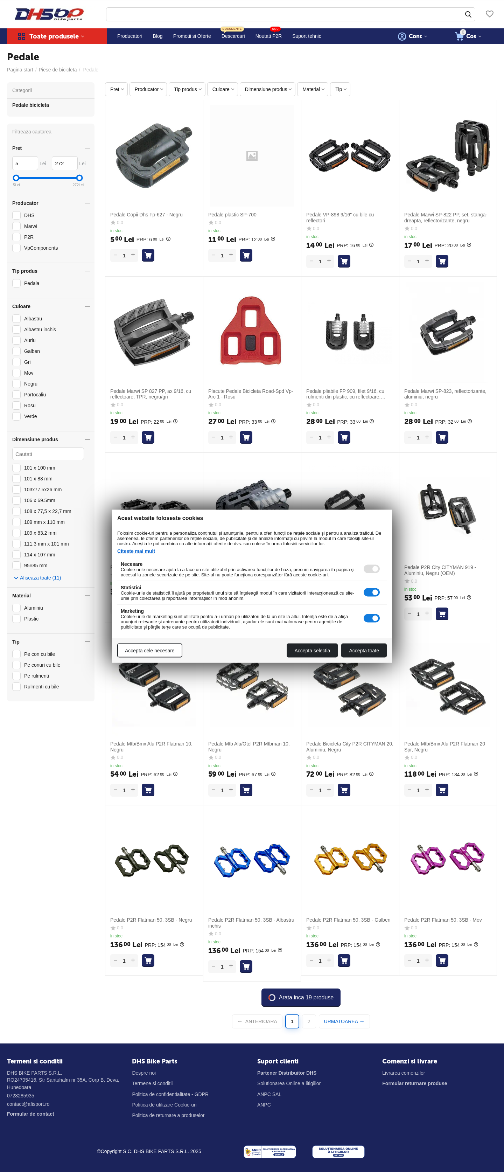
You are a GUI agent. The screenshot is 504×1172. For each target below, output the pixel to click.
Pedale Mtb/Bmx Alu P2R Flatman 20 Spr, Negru (444, 747)
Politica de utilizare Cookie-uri (164, 1105)
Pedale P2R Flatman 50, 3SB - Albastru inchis (251, 923)
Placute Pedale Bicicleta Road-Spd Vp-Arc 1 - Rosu (250, 394)
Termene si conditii (152, 1083)
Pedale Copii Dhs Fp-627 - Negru (146, 214)
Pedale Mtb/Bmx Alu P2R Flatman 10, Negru (151, 747)
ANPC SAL (269, 1094)
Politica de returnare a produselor (168, 1115)
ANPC (264, 1105)
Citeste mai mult (136, 551)
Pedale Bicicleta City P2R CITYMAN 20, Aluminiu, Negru (349, 747)
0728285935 (20, 1095)
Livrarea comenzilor (403, 1073)
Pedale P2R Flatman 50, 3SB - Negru (151, 920)
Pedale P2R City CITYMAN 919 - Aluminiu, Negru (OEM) (440, 570)
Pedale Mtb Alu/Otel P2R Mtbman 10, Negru (249, 747)
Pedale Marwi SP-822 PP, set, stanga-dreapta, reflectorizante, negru (445, 217)
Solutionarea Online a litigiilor (289, 1083)
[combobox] (290, 14)
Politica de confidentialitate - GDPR (170, 1094)
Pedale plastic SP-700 (232, 214)
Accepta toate (364, 650)
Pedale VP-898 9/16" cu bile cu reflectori (340, 217)
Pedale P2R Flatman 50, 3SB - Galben (348, 920)
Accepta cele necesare (150, 650)
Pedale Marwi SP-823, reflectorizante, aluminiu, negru (445, 394)
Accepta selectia (312, 650)
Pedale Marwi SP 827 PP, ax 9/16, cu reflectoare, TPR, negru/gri (150, 394)
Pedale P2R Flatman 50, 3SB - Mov (443, 920)
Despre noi (144, 1073)
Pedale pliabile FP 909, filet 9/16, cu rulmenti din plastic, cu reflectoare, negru (345, 394)
